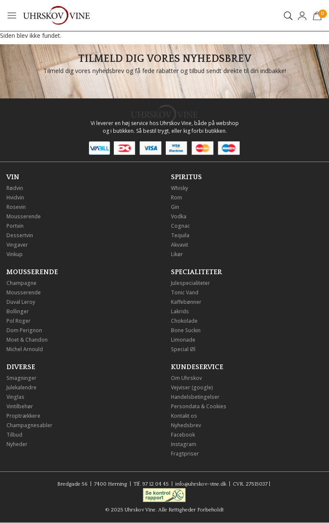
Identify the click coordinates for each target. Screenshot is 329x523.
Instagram (183, 444)
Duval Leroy (20, 302)
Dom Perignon (24, 330)
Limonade (183, 339)
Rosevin (16, 207)
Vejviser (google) (192, 387)
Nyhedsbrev (186, 425)
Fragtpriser (185, 453)
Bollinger (17, 311)
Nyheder (16, 444)
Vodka (178, 216)
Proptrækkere (23, 415)
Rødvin (14, 188)
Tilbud (14, 434)
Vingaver (17, 244)
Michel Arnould (24, 349)
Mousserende (23, 216)
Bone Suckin (186, 330)
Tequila (180, 235)
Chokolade (184, 320)
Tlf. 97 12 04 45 (151, 484)
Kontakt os (184, 415)
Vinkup (14, 254)
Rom (176, 197)
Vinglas (15, 397)
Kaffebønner (186, 302)
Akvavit (179, 244)
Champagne (21, 283)
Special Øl (183, 349)
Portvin (15, 225)
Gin (175, 207)
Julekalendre (21, 387)
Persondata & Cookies (198, 406)
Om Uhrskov (186, 378)
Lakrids (180, 311)
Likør (177, 254)
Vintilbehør (19, 406)
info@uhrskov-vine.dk (200, 484)
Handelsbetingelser (195, 397)
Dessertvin (19, 235)
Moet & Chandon (27, 339)
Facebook (183, 434)
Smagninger (21, 378)
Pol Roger (18, 320)
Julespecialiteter (190, 283)
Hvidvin (15, 197)
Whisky (179, 188)
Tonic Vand (184, 292)
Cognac (180, 225)
